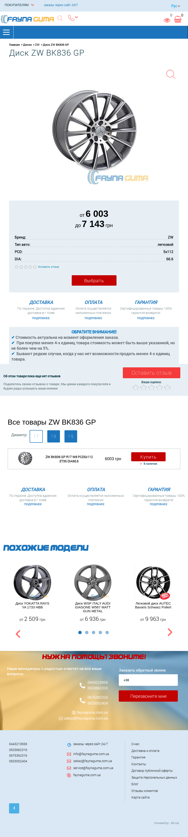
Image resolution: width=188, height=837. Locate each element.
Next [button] (170, 633)
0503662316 (98, 688)
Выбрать (94, 280)
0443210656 (98, 682)
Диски (27, 45)
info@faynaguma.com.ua (91, 754)
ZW (37, 45)
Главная (14, 45)
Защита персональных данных (154, 777)
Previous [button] (17, 633)
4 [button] (100, 632)
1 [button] (80, 632)
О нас (135, 744)
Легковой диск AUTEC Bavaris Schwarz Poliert (153, 605)
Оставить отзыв (48, 266)
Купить (148, 457)
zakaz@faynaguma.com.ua (86, 718)
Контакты (138, 764)
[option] (32, 593)
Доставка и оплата (145, 751)
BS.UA (175, 823)
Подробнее (41, 318)
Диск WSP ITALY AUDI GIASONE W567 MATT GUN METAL (93, 607)
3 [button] (93, 632)
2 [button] (86, 632)
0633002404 (98, 703)
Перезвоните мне (148, 696)
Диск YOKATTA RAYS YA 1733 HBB (32, 605)
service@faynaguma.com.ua (93, 768)
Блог (134, 784)
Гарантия (138, 757)
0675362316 (98, 697)
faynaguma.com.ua (92, 712)
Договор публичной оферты (152, 770)
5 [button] (107, 632)
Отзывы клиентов (144, 791)
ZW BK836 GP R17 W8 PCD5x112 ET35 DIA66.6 (69, 459)
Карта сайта (140, 797)
